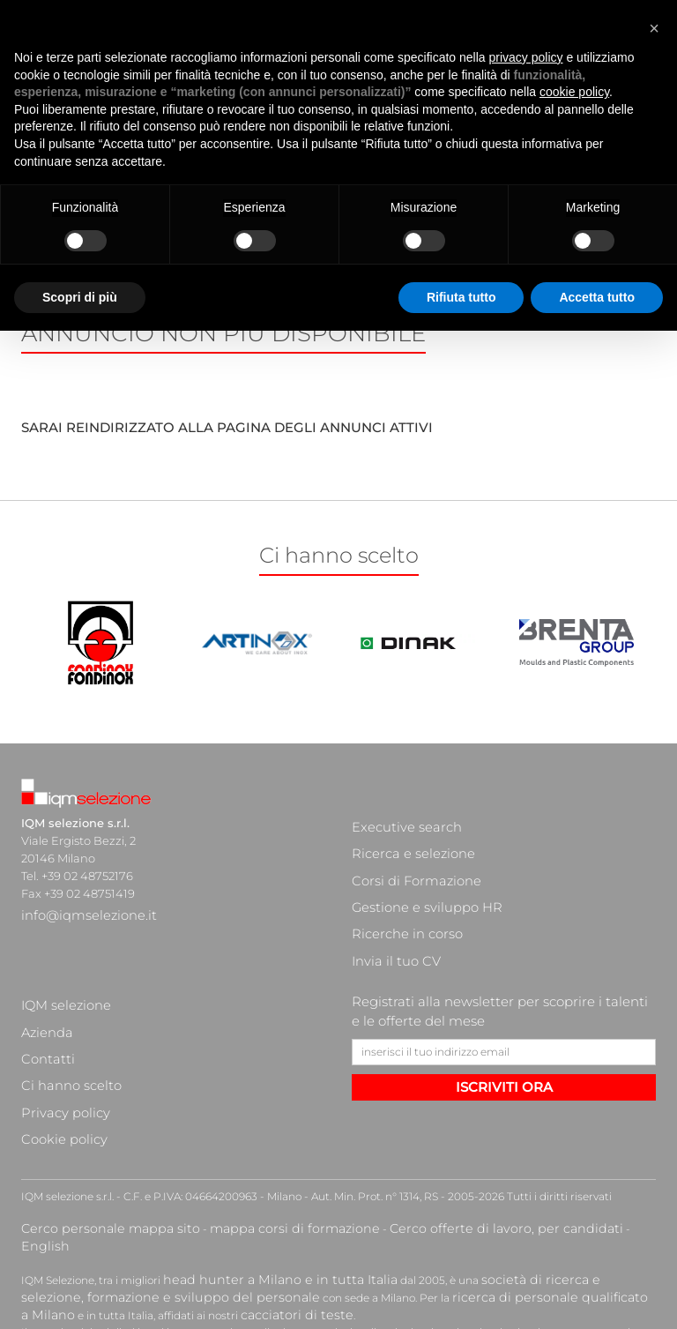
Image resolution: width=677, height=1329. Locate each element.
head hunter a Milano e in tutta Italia (258, 1147)
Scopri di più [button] (79, 257)
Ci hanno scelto (64, 999)
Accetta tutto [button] (597, 257)
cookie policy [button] (574, 53)
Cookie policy (58, 1034)
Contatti (44, 981)
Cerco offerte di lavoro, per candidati (420, 1117)
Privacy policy (59, 1017)
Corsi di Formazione (408, 858)
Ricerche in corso (399, 893)
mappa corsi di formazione (246, 1117)
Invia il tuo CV (390, 911)
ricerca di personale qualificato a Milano (371, 1162)
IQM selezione (60, 946)
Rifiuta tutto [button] (461, 257)
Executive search (400, 823)
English (543, 1117)
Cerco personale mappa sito (94, 1117)
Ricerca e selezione (405, 840)
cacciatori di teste (67, 1177)
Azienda (44, 964)
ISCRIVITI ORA (504, 1032)
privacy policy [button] (526, 18)
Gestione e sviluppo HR (417, 876)
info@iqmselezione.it (80, 911)
